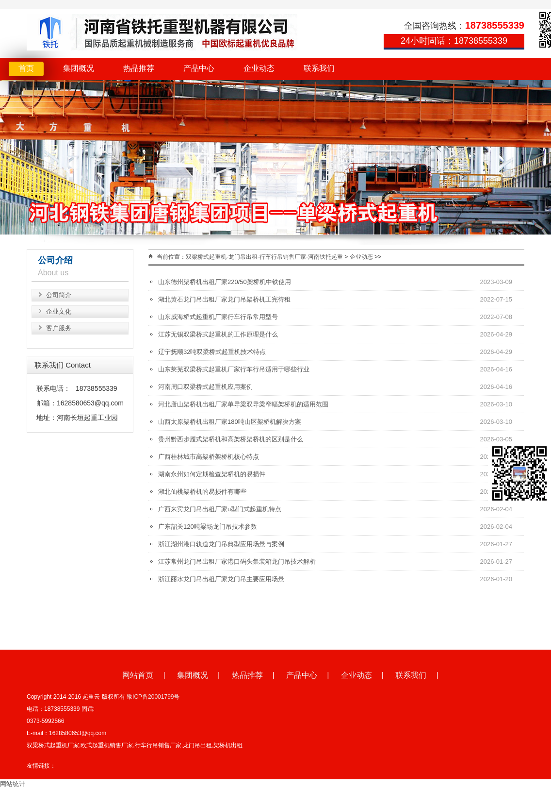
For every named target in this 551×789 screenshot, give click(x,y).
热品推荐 (138, 68)
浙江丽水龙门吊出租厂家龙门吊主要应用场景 (221, 579)
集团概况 (78, 68)
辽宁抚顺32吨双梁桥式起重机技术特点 (212, 351)
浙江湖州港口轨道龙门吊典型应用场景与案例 (221, 544)
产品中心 (198, 68)
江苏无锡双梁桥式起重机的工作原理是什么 (218, 334)
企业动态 (259, 68)
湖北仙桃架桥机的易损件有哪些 (202, 491)
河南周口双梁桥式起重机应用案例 (205, 386)
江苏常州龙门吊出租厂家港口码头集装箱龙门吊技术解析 (237, 561)
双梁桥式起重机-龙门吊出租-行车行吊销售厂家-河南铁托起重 (264, 256)
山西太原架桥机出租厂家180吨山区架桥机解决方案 (229, 421)
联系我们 (319, 68)
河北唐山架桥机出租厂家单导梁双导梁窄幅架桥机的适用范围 (243, 404)
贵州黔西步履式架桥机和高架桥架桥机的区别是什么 (230, 439)
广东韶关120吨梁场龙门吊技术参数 (207, 526)
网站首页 (137, 675)
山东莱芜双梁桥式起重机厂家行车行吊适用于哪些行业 (233, 369)
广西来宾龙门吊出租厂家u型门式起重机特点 (219, 509)
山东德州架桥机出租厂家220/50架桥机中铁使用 (224, 281)
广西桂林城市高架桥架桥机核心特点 (208, 456)
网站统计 (12, 784)
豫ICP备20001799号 (153, 696)
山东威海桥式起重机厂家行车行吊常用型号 (218, 316)
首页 (26, 68)
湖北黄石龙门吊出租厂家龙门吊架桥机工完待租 (224, 299)
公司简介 (58, 295)
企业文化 (58, 311)
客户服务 (58, 328)
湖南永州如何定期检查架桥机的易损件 (211, 474)
